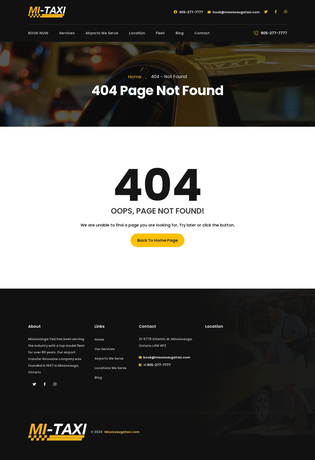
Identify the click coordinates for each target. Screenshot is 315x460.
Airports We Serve (101, 33)
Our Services (105, 349)
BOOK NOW (38, 33)
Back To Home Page (157, 240)
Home (136, 77)
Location (137, 33)
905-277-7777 (188, 12)
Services (67, 33)
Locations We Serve (110, 368)
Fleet (160, 33)
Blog (180, 33)
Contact (202, 33)
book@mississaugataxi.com (234, 12)
